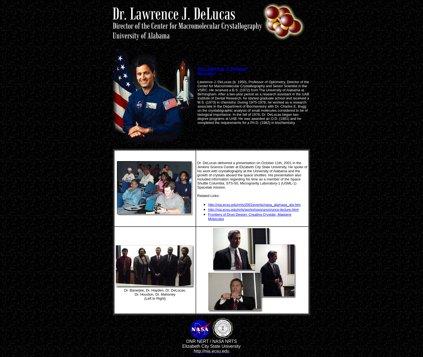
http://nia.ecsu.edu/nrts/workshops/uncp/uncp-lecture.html (253, 210)
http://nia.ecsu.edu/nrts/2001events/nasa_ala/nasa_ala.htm (254, 205)
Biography (206, 73)
